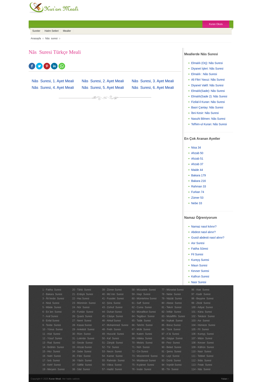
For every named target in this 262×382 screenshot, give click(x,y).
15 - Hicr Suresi (51, 351)
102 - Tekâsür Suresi (203, 316)
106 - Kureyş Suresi (202, 333)
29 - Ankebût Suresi (83, 329)
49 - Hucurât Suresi (113, 333)
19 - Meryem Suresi (53, 369)
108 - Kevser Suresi (202, 342)
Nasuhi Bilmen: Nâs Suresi (208, 118)
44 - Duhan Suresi (112, 311)
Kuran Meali (55, 378)
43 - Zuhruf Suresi (112, 307)
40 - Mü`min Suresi (112, 294)
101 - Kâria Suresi (201, 311)
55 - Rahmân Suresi (113, 360)
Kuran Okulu (216, 24)
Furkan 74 (197, 192)
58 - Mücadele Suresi (144, 289)
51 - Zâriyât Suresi (112, 342)
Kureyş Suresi (200, 259)
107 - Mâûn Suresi (201, 338)
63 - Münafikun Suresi (144, 311)
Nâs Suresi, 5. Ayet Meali (103, 88)
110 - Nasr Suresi (201, 351)
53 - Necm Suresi (112, 351)
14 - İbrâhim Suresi (53, 347)
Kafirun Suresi (200, 276)
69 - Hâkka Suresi (142, 338)
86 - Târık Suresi (171, 329)
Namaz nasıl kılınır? (204, 226)
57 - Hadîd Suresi (112, 369)
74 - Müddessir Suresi (144, 360)
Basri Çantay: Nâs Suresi (207, 107)
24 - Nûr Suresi (80, 307)
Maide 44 (197, 169)
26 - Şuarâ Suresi (82, 316)
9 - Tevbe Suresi (51, 325)
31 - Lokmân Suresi (83, 338)
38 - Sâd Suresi (81, 369)
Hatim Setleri (52, 30)
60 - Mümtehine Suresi (144, 298)
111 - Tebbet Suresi (202, 356)
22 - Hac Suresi (80, 298)
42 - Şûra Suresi (111, 303)
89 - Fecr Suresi (171, 342)
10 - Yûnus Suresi (52, 329)
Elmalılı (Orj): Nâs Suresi (207, 63)
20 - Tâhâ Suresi (81, 289)
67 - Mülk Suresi (141, 329)
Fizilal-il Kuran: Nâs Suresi (208, 102)
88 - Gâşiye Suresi (172, 338)
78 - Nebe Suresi (171, 294)
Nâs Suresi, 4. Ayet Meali (53, 88)
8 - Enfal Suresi (50, 320)
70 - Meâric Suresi (142, 342)
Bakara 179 (198, 175)
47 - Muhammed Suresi (115, 325)
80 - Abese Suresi (172, 303)
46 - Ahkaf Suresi (111, 320)
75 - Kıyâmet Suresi (143, 364)
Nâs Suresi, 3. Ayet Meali (153, 81)
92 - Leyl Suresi (171, 356)
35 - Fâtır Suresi (81, 356)
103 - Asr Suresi (200, 320)
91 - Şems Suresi (171, 351)
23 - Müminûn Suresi (84, 303)
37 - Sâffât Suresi (82, 364)
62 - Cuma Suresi (142, 307)
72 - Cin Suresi (140, 351)
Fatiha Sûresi (199, 248)
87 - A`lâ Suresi (170, 333)
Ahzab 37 (197, 164)
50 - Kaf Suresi (110, 338)
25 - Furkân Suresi (82, 311)
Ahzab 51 (197, 158)
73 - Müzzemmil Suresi (144, 356)
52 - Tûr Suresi (110, 347)
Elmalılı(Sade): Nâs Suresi (208, 90)
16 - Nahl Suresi (51, 356)
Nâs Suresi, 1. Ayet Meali (53, 81)
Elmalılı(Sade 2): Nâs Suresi (209, 96)
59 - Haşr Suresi (141, 294)
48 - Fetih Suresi (111, 329)
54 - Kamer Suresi (112, 356)
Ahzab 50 (197, 153)
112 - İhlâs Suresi (201, 360)
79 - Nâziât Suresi (172, 298)
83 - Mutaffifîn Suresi (173, 316)
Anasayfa (36, 38)
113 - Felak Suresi (201, 364)
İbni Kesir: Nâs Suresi (205, 113)
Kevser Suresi (200, 271)
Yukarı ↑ (225, 378)
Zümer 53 (197, 197)
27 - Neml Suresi (81, 320)
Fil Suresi (197, 254)
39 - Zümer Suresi (112, 289)
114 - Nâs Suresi (200, 369)
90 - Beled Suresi (171, 347)
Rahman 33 (198, 186)
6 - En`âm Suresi (51, 311)
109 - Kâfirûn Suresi (202, 347)
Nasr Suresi (198, 282)
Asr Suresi (197, 243)
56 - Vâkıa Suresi (111, 364)
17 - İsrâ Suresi (51, 360)
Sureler (36, 30)
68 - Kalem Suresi (142, 333)
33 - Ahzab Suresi (82, 347)
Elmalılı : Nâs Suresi (204, 74)
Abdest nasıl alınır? (203, 232)
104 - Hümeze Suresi (203, 325)
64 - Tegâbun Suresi (143, 316)
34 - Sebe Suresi (81, 351)
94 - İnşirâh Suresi (172, 364)
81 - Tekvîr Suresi (171, 307)
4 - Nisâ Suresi (50, 303)
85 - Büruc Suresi (171, 325)
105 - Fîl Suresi (200, 329)
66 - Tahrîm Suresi (142, 325)
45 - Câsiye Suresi (112, 316)
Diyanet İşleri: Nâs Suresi (207, 68)
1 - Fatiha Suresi (51, 289)
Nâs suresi (51, 38)
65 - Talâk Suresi (141, 320)
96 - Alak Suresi (200, 289)
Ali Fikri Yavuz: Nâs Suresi (208, 79)
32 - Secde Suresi (82, 342)
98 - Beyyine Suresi (202, 298)
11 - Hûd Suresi (51, 333)
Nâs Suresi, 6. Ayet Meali (153, 88)
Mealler (67, 30)
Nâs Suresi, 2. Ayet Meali (103, 81)
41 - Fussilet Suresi (113, 298)
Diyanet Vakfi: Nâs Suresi (207, 85)
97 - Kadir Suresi (200, 294)
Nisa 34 (196, 147)
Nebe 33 (196, 203)
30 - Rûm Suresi (81, 333)
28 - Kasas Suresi (82, 325)
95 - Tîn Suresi (170, 369)
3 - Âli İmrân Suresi (53, 298)
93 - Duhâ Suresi (171, 360)
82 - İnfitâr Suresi (171, 311)
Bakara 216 (198, 181)
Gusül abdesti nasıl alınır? (207, 237)
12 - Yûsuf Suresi (52, 338)
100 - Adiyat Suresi (202, 307)
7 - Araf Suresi (50, 316)
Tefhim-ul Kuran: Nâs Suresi (209, 124)
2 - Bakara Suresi (52, 294)
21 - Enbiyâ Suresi (82, 294)
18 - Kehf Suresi (51, 364)
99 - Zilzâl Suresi (200, 303)
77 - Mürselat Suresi (173, 289)
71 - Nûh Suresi (141, 347)
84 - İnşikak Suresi (172, 320)
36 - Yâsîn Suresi (82, 360)
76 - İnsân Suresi (141, 369)
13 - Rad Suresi (51, 342)
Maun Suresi (199, 265)
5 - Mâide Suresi (51, 307)
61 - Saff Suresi (140, 303)
